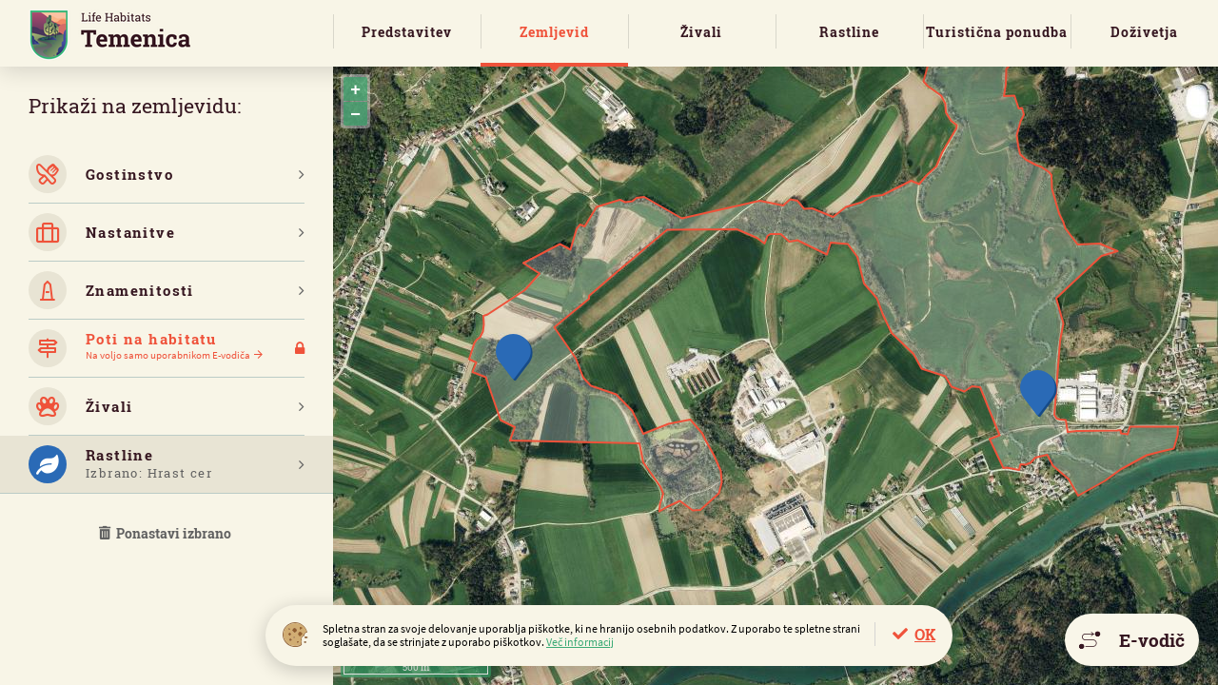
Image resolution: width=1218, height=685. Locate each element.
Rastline (849, 32)
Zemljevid (554, 32)
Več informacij (580, 642)
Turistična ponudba (997, 32)
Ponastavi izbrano (166, 533)
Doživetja (1144, 32)
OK (924, 634)
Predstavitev (407, 32)
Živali (701, 32)
